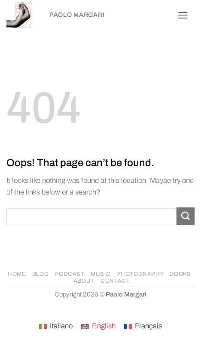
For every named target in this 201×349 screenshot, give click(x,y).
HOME (17, 274)
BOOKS (180, 274)
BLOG (40, 274)
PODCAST (70, 274)
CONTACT (115, 281)
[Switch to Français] (143, 327)
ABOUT (83, 281)
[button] (183, 15)
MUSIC (100, 274)
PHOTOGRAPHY (140, 274)
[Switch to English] (98, 327)
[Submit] (186, 216)
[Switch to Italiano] (56, 327)
